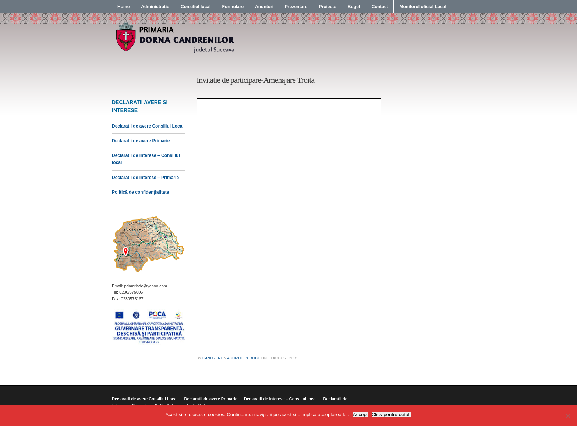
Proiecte (327, 6)
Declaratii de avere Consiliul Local (148, 126)
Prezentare (296, 6)
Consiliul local (195, 6)
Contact (380, 6)
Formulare (233, 6)
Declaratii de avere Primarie (141, 140)
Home (123, 6)
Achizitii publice (243, 358)
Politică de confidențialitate (140, 192)
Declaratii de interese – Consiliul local (280, 399)
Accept (360, 414)
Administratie (155, 6)
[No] (567, 415)
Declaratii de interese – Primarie (145, 177)
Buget (354, 6)
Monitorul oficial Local (422, 6)
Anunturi (264, 6)
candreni (212, 358)
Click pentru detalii (392, 414)
